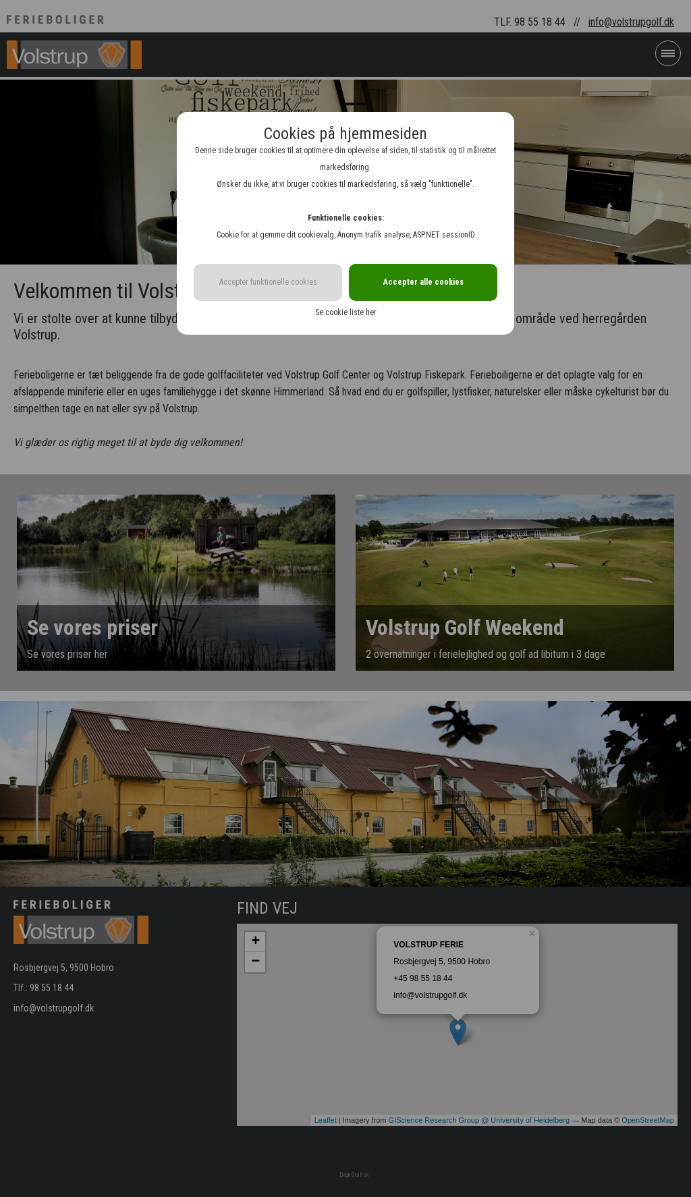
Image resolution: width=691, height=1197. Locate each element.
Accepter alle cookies (423, 282)
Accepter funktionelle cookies (268, 282)
